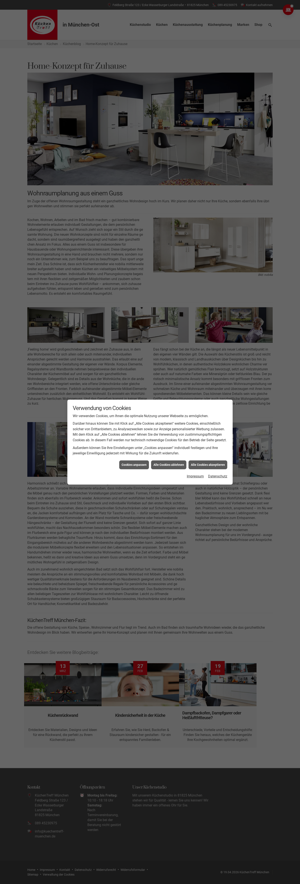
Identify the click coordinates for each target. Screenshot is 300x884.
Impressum (195, 473)
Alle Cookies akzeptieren (208, 461)
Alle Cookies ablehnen (168, 461)
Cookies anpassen (134, 461)
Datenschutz (217, 473)
